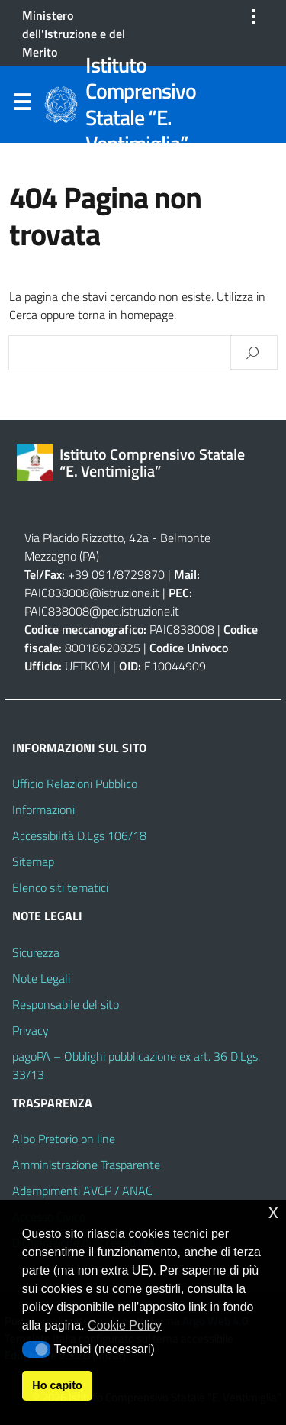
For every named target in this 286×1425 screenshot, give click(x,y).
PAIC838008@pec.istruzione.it (101, 611)
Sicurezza (35, 952)
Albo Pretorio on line (63, 1138)
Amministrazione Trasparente (86, 1164)
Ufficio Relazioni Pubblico (74, 783)
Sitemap (33, 861)
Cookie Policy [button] (125, 1325)
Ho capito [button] (57, 1385)
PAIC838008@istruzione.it (91, 592)
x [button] (273, 1211)
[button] (36, 1349)
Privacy (30, 1030)
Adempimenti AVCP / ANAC (82, 1190)
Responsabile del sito (65, 1004)
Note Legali (41, 978)
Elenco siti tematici (60, 887)
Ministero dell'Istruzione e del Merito (73, 33)
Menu (21, 105)
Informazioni (43, 809)
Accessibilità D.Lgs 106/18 (79, 835)
